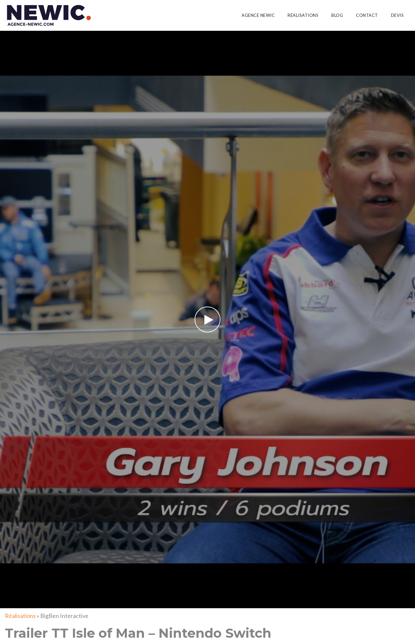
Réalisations (303, 15)
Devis (397, 15)
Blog (337, 15)
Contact (367, 15)
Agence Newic (258, 15)
